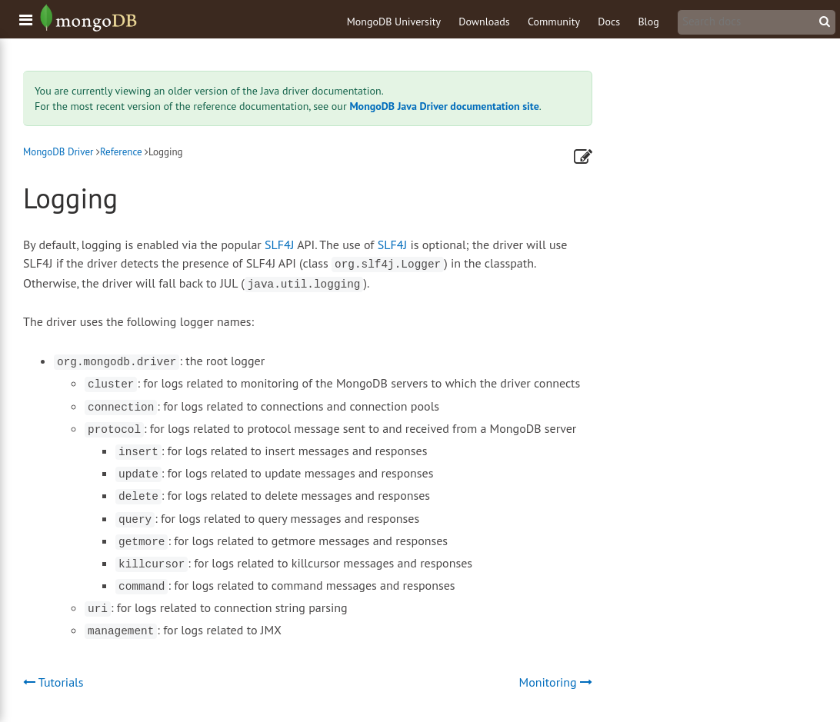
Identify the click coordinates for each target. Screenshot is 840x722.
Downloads (483, 21)
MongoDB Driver (58, 151)
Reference (121, 151)
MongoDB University (394, 21)
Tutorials (53, 682)
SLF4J (279, 244)
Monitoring (555, 682)
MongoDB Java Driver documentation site (443, 106)
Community (554, 21)
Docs (609, 21)
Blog (648, 21)
